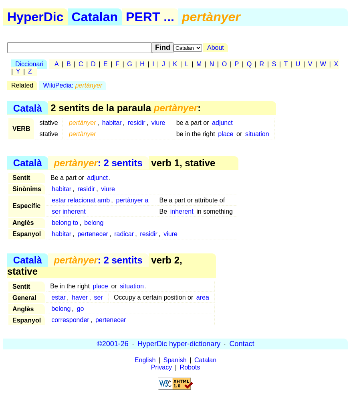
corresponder (70, 319)
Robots (190, 367)
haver (80, 297)
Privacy (161, 367)
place (225, 134)
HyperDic (35, 17)
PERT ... (150, 17)
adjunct (222, 122)
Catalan (95, 17)
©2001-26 (113, 344)
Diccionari (29, 64)
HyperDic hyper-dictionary (178, 344)
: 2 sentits (98, 162)
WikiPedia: (73, 85)
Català (27, 107)
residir (136, 122)
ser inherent (69, 211)
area (202, 297)
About (215, 47)
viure (158, 122)
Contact (241, 344)
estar (58, 297)
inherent (182, 211)
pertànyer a (132, 200)
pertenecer (92, 234)
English (145, 360)
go (80, 308)
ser (98, 297)
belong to (65, 222)
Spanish (175, 360)
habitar (112, 122)
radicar (124, 234)
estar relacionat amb (81, 200)
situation (257, 134)
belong (93, 222)
